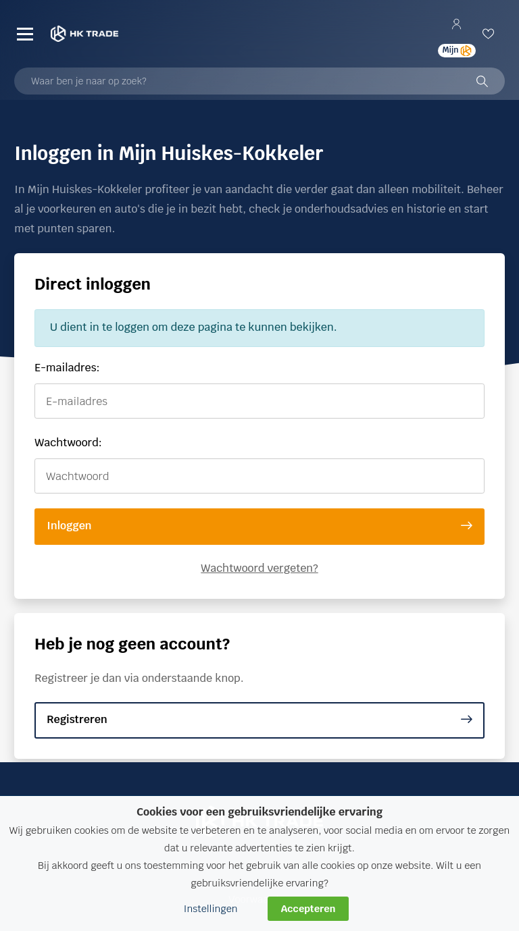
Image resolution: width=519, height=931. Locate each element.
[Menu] (25, 34)
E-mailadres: (66, 368)
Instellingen (211, 908)
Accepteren (308, 908)
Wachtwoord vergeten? (259, 568)
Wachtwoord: (68, 442)
